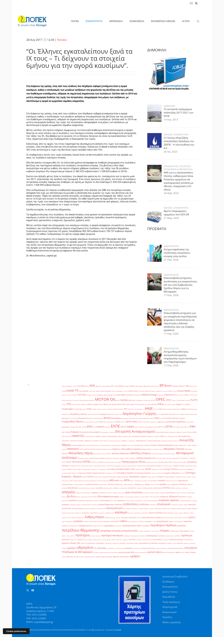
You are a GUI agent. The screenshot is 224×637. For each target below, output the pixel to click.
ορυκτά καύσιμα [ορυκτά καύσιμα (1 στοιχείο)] (178, 521)
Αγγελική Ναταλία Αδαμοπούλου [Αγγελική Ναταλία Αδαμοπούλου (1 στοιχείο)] (171, 409)
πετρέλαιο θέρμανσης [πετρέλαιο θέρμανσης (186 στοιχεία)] (81, 530)
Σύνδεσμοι (168, 581)
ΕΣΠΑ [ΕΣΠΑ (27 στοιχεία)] (168, 426)
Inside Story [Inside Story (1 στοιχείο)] (160, 395)
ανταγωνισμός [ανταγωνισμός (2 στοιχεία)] (147, 488)
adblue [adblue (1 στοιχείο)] (87, 386)
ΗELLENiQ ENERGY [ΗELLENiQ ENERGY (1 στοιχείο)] (192, 432)
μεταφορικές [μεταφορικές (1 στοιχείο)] (69, 521)
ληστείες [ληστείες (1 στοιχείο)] (112, 517)
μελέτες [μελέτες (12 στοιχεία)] (192, 517)
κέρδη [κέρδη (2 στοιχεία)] (189, 508)
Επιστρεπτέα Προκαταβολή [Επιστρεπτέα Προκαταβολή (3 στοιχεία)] (90, 432)
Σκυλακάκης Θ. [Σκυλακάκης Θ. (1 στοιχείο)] (109, 473)
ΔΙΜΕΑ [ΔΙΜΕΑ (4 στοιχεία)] (134, 422)
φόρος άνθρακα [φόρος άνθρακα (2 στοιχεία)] (190, 552)
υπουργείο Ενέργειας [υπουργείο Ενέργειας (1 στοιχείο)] (161, 548)
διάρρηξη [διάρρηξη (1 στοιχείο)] (189, 496)
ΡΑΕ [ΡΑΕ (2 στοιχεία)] (108, 469)
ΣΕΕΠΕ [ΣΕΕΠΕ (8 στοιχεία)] (148, 469)
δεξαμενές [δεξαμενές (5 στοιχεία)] (164, 496)
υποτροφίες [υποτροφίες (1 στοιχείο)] (136, 548)
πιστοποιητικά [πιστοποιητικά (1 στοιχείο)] (155, 531)
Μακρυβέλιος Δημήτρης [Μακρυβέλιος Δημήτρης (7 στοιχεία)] (131, 449)
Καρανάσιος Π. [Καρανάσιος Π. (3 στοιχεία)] (141, 441)
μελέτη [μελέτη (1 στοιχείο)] (63, 521)
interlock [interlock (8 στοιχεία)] (168, 394)
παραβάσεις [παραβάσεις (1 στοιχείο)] (65, 526)
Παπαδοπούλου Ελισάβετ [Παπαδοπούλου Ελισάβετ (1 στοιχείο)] (179, 462)
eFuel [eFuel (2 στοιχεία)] (147, 391)
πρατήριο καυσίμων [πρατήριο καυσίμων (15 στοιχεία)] (112, 535)
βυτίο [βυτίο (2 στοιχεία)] (96, 497)
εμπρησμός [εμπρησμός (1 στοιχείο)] (73, 504)
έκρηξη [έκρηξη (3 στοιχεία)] (137, 484)
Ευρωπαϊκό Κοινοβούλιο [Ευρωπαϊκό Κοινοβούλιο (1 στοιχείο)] (175, 432)
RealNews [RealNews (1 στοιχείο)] (83, 404)
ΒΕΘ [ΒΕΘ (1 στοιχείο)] (173, 414)
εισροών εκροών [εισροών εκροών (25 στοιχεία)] (169, 500)
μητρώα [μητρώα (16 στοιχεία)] (78, 521)
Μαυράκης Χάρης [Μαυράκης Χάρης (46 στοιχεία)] (81, 453)
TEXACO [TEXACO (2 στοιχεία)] (187, 404)
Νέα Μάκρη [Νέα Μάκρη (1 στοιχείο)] (132, 458)
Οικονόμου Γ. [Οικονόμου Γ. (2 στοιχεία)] (184, 458)
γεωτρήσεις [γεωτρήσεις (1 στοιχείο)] (137, 496)
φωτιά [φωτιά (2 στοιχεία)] (164, 552)
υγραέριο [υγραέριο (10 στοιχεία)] (71, 547)
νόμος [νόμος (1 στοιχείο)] (154, 521)
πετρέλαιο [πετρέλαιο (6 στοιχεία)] (181, 525)
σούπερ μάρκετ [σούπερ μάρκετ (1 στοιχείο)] (106, 539)
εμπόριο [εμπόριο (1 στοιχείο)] (78, 504)
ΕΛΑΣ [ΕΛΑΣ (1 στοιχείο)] (94, 427)
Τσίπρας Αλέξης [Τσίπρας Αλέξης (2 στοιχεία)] (169, 477)
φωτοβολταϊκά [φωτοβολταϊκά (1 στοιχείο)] (171, 552)
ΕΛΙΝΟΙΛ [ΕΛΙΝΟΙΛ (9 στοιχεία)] (100, 426)
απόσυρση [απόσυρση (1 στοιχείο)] (109, 492)
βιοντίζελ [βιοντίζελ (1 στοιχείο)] (90, 496)
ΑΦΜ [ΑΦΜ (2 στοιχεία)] (160, 409)
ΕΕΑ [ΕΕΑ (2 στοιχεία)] (85, 427)
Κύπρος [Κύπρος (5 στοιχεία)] (154, 445)
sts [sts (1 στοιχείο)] (183, 404)
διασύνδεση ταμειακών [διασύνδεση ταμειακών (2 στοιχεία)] (85, 501)
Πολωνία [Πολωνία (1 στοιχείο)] (64, 469)
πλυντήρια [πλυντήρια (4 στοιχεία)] (184, 531)
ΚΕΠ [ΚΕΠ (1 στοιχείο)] (91, 441)
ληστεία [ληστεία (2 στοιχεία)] (107, 518)
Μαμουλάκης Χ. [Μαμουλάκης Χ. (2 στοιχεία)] (148, 449)
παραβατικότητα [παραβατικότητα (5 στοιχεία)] (85, 525)
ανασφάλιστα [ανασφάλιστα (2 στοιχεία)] (132, 488)
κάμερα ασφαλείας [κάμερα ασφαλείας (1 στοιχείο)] (182, 508)
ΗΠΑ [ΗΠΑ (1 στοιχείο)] (70, 436)
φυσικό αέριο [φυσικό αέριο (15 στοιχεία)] (154, 552)
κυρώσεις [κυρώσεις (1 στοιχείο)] (64, 517)
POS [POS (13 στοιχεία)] (69, 404)
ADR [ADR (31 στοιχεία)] (92, 385)
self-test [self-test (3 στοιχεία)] (154, 404)
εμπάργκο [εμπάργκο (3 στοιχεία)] (65, 505)
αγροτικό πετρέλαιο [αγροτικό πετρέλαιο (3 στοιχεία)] (179, 484)
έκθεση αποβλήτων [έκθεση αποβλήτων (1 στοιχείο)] (129, 484)
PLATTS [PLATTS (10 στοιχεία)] (194, 399)
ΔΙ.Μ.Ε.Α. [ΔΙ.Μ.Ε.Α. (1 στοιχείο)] (122, 422)
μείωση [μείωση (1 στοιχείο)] (180, 517)
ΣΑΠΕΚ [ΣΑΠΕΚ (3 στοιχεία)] (132, 469)
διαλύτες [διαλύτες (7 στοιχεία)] (73, 500)
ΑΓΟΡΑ (186, 21)
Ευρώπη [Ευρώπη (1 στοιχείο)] (185, 432)
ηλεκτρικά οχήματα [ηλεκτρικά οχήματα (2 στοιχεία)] (77, 508)
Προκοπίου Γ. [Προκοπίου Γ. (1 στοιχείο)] (94, 469)
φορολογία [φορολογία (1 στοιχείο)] (96, 552)
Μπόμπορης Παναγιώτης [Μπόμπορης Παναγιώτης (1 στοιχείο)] (112, 458)
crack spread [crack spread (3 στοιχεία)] (83, 391)
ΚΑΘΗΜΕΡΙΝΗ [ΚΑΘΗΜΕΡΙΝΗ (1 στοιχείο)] (65, 441)
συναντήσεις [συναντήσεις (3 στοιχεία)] (157, 540)
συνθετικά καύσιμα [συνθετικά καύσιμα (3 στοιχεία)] (176, 540)
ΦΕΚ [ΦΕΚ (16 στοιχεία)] (111, 480)
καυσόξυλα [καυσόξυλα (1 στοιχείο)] (108, 513)
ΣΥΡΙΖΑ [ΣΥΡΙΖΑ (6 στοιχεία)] (174, 469)
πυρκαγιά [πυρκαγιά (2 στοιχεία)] (80, 540)
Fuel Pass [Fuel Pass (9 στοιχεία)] (81, 394)
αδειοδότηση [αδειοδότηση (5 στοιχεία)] (72, 488)
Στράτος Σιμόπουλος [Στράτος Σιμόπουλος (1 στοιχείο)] (157, 473)
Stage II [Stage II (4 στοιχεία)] (179, 404)
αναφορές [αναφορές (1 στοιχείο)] (139, 488)
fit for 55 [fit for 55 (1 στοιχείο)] (69, 395)
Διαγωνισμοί (169, 612)
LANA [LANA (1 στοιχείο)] (180, 395)
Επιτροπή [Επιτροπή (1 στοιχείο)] (112, 432)
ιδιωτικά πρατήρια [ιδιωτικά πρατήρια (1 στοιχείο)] (143, 508)
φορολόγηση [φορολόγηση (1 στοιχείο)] (114, 552)
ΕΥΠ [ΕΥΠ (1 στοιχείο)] (188, 427)
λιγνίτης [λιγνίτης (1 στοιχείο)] (118, 517)
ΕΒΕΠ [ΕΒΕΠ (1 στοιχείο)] (80, 427)
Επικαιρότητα (170, 586)
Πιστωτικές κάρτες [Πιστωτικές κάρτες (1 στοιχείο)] (167, 466)
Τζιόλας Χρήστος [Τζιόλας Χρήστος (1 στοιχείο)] (151, 477)
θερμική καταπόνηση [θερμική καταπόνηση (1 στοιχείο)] (132, 508)
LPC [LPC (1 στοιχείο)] (189, 395)
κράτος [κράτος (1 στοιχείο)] (181, 513)
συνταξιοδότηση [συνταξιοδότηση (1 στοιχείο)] (188, 539)
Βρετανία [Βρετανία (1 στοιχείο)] (136, 418)
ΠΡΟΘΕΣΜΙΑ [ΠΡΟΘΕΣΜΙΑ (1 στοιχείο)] (100, 462)
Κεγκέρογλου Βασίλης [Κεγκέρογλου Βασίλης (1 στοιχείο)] (167, 441)
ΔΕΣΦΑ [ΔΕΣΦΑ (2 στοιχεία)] (117, 422)
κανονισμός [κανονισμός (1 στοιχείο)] (71, 513)
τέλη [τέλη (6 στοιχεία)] (78, 543)
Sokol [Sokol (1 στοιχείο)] (168, 404)
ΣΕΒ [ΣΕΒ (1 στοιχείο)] (137, 469)
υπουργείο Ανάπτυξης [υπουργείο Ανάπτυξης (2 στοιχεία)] (147, 548)
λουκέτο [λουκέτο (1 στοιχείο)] (139, 517)
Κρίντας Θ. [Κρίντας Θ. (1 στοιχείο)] (130, 445)
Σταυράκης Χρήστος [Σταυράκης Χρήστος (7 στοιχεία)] (125, 473)
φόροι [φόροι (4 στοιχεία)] (178, 552)
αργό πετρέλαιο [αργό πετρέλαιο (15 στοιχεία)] (133, 492)
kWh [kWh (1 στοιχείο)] (177, 395)
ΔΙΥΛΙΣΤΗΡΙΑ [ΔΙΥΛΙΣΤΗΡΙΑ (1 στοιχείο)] (146, 422)
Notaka (62, 40)
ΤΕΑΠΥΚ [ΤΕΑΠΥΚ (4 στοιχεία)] (90, 477)
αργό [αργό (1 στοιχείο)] (123, 492)
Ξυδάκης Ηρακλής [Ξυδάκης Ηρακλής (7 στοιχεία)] (144, 458)
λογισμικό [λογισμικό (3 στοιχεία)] (132, 518)
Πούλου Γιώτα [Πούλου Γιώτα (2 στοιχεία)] (71, 469)
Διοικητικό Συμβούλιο (174, 576)
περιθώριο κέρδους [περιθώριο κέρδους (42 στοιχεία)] (163, 525)
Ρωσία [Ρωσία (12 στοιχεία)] (120, 469)
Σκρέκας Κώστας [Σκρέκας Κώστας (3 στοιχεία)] (99, 473)
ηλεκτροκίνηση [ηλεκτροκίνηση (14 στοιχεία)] (114, 508)
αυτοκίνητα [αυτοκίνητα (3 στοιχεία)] (170, 493)
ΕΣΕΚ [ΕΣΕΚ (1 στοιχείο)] (163, 427)
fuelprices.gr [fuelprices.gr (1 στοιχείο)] (90, 395)
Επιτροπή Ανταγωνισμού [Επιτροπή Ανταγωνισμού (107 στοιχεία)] (135, 431)
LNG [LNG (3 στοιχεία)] (186, 395)
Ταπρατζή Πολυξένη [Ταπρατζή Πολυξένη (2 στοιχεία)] (109, 477)
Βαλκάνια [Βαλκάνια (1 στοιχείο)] (182, 414)
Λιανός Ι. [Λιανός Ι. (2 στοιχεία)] (194, 445)
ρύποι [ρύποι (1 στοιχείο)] (100, 539)
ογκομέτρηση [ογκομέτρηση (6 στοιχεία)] (162, 521)
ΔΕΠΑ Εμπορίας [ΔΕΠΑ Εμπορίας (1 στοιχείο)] (110, 422)
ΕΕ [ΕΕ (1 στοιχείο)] (82, 427)
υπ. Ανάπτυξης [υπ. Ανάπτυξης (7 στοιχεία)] (100, 548)
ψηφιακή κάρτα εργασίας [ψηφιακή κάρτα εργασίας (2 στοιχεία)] (103, 557)
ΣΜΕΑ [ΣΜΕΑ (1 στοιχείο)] (161, 469)
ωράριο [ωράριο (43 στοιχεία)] (135, 556)
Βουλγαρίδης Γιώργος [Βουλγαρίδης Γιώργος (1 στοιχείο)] (127, 418)
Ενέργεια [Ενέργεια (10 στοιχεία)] (75, 431)
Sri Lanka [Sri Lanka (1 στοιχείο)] (173, 404)
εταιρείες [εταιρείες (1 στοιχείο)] (180, 504)
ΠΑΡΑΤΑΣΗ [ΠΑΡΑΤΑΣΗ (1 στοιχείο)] (193, 458)
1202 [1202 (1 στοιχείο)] (74, 386)
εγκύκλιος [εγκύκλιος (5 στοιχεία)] (121, 500)
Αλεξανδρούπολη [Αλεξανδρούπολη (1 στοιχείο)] (192, 409)
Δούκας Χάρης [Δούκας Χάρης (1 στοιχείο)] (190, 422)
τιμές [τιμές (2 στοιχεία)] (136, 543)
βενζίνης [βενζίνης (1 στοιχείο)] (78, 496)
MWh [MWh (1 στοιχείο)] (118, 400)
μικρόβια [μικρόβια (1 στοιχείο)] (85, 521)
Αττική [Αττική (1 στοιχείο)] (158, 414)
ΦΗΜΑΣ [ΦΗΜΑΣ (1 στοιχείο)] (121, 480)
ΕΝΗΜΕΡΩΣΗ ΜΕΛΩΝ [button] (163, 21)
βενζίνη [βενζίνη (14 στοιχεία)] (71, 496)
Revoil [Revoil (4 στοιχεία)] (105, 404)
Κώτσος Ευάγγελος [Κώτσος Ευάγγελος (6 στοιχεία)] (166, 445)
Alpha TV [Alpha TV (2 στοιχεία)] (98, 386)
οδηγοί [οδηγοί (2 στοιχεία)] (171, 521)
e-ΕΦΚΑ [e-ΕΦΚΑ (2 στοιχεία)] (130, 391)
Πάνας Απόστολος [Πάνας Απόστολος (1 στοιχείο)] (109, 462)
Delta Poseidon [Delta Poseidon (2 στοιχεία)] (106, 391)
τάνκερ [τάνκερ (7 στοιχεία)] (73, 543)
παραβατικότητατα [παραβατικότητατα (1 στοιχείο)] (97, 526)
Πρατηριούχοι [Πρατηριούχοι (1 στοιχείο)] (86, 469)
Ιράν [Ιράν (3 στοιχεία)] (179, 436)
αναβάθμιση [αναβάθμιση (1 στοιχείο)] (116, 488)
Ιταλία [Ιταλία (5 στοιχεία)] (184, 436)
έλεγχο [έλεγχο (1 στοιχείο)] (142, 484)
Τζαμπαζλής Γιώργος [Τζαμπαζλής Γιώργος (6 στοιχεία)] (138, 476)
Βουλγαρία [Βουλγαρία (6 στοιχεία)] (116, 418)
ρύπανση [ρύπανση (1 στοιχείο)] (95, 539)
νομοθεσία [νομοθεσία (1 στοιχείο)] (141, 521)
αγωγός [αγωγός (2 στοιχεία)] (64, 488)
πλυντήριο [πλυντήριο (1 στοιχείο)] (191, 531)
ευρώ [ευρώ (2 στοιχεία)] (185, 505)
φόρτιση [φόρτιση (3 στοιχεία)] (70, 557)
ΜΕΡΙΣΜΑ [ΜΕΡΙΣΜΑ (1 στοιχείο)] (86, 449)
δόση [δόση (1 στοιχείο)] (111, 500)
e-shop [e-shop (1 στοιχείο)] (125, 391)
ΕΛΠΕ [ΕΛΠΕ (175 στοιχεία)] (115, 426)
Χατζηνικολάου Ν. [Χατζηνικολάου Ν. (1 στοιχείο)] (80, 484)
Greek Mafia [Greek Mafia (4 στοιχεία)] (120, 395)
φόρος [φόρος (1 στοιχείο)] (183, 552)
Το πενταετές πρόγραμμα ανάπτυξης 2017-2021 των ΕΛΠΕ (178, 102)
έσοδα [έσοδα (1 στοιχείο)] (157, 484)
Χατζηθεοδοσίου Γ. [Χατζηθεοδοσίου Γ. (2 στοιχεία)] (68, 484)
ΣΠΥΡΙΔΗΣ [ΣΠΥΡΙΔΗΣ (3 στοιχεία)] (167, 469)
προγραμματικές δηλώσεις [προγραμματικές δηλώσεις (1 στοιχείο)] (138, 536)
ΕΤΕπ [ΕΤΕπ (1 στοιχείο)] (185, 427)
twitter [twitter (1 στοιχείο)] (84, 409)
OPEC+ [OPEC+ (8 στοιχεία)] (169, 400)
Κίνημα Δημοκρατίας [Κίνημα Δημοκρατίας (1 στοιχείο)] (115, 441)
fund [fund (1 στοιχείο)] (95, 395)
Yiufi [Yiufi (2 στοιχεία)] (129, 409)
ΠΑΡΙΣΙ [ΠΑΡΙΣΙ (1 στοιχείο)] (63, 462)
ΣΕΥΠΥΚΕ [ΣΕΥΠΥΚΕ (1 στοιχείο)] (154, 469)
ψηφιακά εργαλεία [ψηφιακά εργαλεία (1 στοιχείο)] (90, 556)
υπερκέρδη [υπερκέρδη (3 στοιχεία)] (128, 548)
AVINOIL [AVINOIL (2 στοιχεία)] (132, 386)
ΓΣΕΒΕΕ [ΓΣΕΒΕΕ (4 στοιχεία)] (157, 418)
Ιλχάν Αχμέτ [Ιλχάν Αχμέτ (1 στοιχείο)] (171, 436)
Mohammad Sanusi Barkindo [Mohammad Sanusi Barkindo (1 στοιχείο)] (86, 400)
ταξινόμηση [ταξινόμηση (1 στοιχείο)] (108, 543)
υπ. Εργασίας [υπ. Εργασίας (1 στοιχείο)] (110, 548)
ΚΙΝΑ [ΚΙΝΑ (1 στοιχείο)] (101, 441)
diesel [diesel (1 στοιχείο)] (113, 391)
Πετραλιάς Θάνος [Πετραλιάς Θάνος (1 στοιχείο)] (141, 466)
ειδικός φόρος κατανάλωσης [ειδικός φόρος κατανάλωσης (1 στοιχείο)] (150, 500)
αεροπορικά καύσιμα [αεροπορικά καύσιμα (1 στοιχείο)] (84, 488)
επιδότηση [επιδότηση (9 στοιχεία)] (144, 504)
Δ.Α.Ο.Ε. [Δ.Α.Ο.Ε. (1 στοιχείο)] (97, 422)
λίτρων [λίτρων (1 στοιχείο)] (69, 517)
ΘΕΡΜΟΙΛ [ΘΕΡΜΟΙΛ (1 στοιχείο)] (104, 436)
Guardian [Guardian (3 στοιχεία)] (129, 395)
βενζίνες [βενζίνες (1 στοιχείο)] (64, 496)
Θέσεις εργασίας (171, 622)
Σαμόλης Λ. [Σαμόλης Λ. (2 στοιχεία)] (190, 469)
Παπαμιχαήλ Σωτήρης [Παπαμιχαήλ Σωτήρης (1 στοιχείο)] (87, 466)
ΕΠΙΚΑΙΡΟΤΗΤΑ (181, 123)
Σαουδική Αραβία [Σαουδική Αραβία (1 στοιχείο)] (66, 473)
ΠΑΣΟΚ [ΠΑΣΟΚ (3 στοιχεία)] (68, 462)
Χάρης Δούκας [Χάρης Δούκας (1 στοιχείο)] (170, 480)
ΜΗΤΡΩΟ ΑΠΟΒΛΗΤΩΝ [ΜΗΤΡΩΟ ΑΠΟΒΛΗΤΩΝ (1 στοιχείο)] (96, 449)
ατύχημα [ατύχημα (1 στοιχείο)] (151, 492)
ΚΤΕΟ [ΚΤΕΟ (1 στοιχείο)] (104, 441)
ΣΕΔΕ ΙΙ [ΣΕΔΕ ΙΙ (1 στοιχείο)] (143, 469)
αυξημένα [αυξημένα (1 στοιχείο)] (162, 492)
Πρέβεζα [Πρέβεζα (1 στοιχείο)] (79, 469)
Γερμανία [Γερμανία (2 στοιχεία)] (182, 418)
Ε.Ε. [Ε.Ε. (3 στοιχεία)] (77, 427)
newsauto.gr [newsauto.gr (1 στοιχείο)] (147, 400)
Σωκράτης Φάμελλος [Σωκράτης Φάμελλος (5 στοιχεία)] (172, 473)
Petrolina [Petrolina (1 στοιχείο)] (187, 400)
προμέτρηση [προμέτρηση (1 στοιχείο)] (169, 536)
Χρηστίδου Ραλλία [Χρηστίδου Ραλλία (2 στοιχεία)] (114, 484)
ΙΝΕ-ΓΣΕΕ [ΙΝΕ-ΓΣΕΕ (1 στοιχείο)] (157, 436)
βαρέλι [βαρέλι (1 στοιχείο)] (193, 492)
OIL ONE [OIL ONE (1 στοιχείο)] (153, 400)
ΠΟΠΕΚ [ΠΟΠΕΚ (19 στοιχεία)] (86, 461)
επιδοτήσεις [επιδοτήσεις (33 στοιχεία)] (130, 504)
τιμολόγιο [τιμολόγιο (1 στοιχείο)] (169, 543)
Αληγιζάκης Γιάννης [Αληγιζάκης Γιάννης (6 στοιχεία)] (78, 414)
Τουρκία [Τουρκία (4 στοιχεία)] (160, 477)
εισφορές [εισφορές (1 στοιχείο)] (194, 500)
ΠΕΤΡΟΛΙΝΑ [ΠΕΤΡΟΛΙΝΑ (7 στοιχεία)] (77, 462)
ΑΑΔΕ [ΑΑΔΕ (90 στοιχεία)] (149, 408)
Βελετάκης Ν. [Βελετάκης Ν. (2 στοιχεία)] (66, 418)
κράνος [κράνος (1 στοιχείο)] (176, 513)
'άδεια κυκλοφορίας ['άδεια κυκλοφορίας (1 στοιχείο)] (67, 386)
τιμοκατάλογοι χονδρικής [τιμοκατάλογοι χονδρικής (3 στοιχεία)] (148, 543)
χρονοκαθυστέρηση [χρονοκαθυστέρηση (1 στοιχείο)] (79, 556)
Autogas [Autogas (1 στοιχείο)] (126, 386)
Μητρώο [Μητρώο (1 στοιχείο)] (87, 458)
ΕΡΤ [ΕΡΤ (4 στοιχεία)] (160, 427)
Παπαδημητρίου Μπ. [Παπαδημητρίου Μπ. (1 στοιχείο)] (151, 462)
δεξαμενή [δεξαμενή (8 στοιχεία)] (173, 496)
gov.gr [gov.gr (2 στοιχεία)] (110, 395)
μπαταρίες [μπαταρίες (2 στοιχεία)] (106, 521)
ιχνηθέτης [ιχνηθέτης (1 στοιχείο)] (173, 508)
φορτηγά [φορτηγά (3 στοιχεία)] (121, 552)
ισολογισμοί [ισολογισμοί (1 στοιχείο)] (158, 508)
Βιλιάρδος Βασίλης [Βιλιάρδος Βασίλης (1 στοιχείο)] (98, 418)
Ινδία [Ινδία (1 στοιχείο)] (176, 436)
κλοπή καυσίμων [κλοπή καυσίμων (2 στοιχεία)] (168, 513)
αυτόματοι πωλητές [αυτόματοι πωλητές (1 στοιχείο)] (180, 492)
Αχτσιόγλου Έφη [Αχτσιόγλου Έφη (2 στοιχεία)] (166, 414)
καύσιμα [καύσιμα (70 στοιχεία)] (121, 512)
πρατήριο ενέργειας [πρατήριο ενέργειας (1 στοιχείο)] (95, 536)
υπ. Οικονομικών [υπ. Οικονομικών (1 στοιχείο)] (118, 548)
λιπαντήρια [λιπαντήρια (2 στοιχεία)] (124, 518)
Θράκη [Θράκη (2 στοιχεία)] (143, 436)
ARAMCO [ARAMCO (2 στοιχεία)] (121, 386)
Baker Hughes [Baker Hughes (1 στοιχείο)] (139, 386)
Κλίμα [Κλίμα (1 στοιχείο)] (84, 445)
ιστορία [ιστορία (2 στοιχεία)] (164, 508)
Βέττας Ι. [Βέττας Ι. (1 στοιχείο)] (177, 414)
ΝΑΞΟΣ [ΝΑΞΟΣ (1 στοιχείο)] (127, 458)
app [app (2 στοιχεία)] (116, 386)
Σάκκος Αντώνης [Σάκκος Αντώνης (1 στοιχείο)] (182, 469)
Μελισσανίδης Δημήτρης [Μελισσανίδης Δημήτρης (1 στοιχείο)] (158, 453)
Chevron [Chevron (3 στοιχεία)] (181, 386)
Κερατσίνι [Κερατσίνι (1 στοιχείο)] (176, 441)
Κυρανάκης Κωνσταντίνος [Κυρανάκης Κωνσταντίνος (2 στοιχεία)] (142, 445)
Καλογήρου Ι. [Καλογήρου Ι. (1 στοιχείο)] (132, 441)
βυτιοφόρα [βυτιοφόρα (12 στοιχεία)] (103, 496)
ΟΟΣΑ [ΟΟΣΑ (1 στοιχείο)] (160, 458)
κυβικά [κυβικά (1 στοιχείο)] (192, 513)
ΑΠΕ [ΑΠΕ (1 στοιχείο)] (157, 409)
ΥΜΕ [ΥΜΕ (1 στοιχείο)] (71, 480)
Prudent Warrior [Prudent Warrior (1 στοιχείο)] (76, 404)
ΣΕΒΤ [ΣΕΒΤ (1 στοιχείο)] (139, 469)
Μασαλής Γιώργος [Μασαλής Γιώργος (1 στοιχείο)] (158, 449)
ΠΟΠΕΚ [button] (75, 21)
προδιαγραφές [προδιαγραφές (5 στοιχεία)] (152, 535)
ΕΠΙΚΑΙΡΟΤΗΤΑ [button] (94, 21)
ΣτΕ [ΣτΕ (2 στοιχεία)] (115, 473)
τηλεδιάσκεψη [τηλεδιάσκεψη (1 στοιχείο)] (130, 543)
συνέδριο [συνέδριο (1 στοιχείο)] (138, 539)
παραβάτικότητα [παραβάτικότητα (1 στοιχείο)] (73, 526)
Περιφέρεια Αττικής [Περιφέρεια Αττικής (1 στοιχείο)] (120, 466)
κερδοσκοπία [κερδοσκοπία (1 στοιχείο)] (137, 513)
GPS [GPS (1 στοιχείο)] (114, 395)
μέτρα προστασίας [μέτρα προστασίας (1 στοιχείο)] (168, 517)
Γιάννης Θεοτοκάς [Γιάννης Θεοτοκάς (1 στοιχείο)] (89, 422)
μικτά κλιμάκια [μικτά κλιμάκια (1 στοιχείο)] (93, 521)
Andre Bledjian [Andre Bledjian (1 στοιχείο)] (106, 386)
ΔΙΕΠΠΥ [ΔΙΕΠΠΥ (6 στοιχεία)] (128, 421)
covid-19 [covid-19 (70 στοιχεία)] (72, 390)
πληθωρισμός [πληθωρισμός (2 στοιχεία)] (174, 531)
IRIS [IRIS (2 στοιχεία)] (174, 395)
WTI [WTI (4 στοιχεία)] (125, 409)
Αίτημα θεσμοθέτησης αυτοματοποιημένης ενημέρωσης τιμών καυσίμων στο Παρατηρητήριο (180, 346)
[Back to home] (32, 21)
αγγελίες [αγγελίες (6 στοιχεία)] (163, 484)
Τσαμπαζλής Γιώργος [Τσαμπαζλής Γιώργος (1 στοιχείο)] (180, 477)
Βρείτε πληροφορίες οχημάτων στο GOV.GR (176, 202)
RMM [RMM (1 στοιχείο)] (110, 404)
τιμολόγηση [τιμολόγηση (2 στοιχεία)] (162, 543)
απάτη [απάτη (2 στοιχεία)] (173, 488)
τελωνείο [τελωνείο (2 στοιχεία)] (122, 543)
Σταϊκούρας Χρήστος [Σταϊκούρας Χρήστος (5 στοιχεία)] (143, 473)
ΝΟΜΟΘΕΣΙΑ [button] (137, 21)
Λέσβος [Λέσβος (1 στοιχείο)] (189, 445)
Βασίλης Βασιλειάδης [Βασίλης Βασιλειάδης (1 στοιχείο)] (191, 414)
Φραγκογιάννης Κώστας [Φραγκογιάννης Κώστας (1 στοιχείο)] (141, 480)
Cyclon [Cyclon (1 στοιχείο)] (90, 391)
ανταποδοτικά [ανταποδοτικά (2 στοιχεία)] (157, 488)
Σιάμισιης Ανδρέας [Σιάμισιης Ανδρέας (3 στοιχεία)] (85, 473)
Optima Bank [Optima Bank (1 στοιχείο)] (181, 400)
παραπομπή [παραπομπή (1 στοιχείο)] (118, 526)
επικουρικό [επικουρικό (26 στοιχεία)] (163, 504)
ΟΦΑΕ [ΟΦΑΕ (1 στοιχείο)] (163, 458)
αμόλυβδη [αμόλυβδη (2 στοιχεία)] (99, 488)
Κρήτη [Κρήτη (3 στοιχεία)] (124, 445)
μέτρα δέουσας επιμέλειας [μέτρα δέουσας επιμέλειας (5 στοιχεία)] (152, 517)
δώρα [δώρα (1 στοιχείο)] (115, 500)
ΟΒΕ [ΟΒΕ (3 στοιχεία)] (153, 458)
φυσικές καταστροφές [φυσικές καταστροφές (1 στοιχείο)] (141, 552)
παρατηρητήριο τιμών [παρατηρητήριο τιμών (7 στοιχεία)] (132, 525)
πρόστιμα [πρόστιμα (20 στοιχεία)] (186, 535)
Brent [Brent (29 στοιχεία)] (168, 385)
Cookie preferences (16, 631)
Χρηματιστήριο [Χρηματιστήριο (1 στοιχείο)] (103, 484)
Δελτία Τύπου (169, 591)
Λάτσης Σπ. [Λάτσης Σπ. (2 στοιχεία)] (183, 445)
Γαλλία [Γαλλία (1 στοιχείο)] (162, 418)
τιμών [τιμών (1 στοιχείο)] (174, 543)
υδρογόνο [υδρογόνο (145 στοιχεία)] (85, 547)
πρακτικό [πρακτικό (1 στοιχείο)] (72, 536)
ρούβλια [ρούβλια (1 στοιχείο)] (90, 539)
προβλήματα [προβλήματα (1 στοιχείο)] (127, 536)
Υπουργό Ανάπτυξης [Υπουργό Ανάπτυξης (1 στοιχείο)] (103, 480)
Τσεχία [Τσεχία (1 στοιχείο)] (189, 477)
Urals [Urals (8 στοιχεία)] (89, 408)
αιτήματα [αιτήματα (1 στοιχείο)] (92, 488)
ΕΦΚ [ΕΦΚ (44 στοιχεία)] (192, 426)
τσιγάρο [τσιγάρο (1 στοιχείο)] (64, 548)
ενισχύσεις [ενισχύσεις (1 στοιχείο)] (94, 504)
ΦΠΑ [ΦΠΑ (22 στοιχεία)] (126, 480)
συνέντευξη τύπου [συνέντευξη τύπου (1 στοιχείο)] (147, 539)
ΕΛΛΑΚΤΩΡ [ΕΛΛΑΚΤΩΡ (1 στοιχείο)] (107, 427)
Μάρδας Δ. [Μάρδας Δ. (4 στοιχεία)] (116, 449)
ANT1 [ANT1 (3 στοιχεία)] (112, 386)
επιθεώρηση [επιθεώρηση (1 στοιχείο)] (153, 504)
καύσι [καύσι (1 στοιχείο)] (112, 513)
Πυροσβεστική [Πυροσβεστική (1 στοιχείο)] (103, 469)
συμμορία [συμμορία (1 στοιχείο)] (125, 539)
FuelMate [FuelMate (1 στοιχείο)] (74, 395)
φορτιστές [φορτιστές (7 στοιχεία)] (130, 552)
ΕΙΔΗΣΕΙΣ (168, 123)
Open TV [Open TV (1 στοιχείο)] (175, 400)
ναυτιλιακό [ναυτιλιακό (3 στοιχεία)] (115, 521)
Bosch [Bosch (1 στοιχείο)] (157, 386)
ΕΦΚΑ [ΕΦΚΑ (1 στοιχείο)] (63, 432)
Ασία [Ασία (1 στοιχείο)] (120, 414)
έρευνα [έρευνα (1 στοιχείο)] (153, 484)
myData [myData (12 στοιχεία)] (124, 399)
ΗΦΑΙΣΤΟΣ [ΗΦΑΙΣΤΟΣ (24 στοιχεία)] (78, 436)
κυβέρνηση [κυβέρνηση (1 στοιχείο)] (186, 513)
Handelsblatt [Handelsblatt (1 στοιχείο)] (137, 395)
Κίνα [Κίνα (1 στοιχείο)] (107, 441)
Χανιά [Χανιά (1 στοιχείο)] (176, 480)
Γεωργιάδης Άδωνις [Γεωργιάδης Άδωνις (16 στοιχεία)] (73, 421)
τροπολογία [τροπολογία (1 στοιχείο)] (192, 543)
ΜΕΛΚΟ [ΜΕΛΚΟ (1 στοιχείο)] (82, 449)
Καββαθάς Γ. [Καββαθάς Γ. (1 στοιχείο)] (124, 441)
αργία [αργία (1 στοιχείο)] (119, 492)
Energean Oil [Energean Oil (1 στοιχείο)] (159, 391)
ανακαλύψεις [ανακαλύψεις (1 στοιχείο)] (123, 488)
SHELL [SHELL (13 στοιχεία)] (161, 404)
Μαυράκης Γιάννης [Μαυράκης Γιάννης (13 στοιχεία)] (174, 448)
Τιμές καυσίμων (171, 602)
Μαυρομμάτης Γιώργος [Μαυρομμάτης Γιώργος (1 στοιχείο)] (100, 453)
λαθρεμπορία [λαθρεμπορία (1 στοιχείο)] (80, 517)
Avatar (118, 630)
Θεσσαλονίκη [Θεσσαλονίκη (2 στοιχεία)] (136, 436)
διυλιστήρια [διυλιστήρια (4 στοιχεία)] (105, 500)
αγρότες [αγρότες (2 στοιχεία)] (190, 484)
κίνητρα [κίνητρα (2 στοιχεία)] (194, 508)
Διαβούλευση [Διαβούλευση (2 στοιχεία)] (161, 422)
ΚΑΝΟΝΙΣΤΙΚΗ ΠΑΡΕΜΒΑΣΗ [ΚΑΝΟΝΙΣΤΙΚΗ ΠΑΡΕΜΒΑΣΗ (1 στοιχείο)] (77, 441)
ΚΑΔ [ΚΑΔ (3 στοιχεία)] (188, 436)
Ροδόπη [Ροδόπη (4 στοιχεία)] (113, 469)
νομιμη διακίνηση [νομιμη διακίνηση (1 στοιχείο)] (132, 521)
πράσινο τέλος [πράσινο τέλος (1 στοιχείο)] (66, 536)
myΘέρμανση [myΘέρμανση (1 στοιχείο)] (139, 400)
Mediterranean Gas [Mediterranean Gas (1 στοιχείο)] (67, 400)
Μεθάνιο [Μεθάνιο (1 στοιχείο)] (109, 453)
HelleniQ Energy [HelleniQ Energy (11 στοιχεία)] (149, 394)
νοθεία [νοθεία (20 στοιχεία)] (123, 521)
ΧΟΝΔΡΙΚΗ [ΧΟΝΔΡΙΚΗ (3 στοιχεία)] (162, 481)
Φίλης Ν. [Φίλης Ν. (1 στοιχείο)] (132, 480)
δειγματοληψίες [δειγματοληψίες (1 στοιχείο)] (145, 496)
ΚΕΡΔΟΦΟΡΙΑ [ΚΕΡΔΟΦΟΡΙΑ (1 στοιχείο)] (95, 441)
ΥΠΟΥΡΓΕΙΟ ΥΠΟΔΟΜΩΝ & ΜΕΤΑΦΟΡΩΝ (178, 157)
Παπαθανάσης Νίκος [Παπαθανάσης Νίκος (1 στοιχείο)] (74, 466)
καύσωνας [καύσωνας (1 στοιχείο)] (130, 513)
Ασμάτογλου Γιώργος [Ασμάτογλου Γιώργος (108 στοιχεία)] (139, 413)
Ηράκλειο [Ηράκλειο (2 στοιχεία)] (98, 436)
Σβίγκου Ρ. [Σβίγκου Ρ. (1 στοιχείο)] (75, 473)
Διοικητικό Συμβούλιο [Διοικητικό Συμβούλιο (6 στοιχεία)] (175, 421)
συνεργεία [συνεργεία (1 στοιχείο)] (165, 539)
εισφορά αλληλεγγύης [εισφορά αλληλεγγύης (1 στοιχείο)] (185, 500)
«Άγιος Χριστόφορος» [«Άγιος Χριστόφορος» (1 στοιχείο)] (137, 409)
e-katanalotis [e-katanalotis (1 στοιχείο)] (119, 391)
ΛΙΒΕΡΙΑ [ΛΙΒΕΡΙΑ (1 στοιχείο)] (176, 445)
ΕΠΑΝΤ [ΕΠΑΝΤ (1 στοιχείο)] (136, 427)
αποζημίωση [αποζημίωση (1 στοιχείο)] (78, 492)
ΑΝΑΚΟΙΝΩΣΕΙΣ (171, 235)
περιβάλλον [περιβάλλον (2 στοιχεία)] (146, 526)
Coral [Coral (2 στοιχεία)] (191, 386)
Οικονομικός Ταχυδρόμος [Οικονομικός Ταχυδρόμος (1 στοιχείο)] (173, 458)
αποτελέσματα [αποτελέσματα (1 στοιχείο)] (87, 492)
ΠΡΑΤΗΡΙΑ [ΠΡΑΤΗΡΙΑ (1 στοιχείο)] (93, 462)
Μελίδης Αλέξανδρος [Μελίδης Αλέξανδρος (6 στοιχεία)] (121, 453)
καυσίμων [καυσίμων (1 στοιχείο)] (101, 513)
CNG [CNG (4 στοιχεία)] (187, 386)
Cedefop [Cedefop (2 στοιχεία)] (175, 386)
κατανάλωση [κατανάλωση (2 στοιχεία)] (94, 513)
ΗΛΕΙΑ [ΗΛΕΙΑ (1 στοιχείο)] (63, 436)
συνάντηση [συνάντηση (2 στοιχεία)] (132, 540)
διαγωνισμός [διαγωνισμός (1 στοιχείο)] (65, 500)
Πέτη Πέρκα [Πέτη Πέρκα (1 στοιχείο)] (117, 462)
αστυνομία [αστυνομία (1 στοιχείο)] (146, 492)
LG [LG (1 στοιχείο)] (183, 395)
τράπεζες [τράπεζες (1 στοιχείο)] (185, 543)
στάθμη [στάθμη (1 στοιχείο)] (113, 539)
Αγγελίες (167, 617)
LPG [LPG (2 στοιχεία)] (192, 395)
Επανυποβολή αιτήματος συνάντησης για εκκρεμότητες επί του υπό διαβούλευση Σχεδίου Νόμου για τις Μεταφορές (180, 274)
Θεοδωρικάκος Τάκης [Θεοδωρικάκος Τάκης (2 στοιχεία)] (114, 436)
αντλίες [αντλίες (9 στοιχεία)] (166, 487)
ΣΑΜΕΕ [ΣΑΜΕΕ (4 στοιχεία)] (127, 469)
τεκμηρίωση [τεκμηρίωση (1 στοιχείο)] (115, 543)
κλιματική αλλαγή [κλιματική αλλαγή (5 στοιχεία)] (155, 513)
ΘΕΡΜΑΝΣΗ (116, 21)
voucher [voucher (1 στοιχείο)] (104, 409)
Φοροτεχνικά (169, 607)
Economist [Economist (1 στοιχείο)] (141, 391)
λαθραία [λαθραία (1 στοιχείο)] (74, 517)
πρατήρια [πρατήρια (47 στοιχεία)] (82, 535)
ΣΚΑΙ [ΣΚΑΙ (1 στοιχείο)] (158, 469)
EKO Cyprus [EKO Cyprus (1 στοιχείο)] (152, 391)
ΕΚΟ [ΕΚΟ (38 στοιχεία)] (90, 426)
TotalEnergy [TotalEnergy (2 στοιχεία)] (78, 409)
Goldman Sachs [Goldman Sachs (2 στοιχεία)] (102, 395)
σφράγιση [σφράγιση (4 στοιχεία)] (65, 543)
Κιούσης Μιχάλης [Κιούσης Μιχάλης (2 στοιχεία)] (77, 445)
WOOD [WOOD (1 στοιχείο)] (115, 409)
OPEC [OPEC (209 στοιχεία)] (160, 399)
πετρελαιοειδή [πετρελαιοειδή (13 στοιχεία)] (129, 530)
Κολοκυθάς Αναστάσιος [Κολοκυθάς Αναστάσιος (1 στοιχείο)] (93, 445)
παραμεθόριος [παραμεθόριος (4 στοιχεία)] (109, 526)
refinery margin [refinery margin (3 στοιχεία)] (92, 404)
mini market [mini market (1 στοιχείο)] (76, 400)
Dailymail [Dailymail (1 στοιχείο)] (98, 391)
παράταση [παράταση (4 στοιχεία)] (187, 521)
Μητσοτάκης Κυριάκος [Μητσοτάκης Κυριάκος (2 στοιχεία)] (97, 458)
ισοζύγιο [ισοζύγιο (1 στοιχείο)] (151, 508)
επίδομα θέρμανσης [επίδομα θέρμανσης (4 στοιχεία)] (106, 504)
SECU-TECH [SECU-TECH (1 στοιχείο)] (148, 404)
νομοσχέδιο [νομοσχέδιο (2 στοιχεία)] (148, 521)
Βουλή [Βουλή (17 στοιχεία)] (107, 418)
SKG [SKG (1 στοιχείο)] (166, 404)
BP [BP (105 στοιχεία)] (162, 385)
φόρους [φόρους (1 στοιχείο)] (64, 556)
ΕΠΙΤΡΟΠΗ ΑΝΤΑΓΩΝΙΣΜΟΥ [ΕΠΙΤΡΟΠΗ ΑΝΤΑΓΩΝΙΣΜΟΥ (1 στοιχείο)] (146, 427)
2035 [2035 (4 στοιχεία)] (83, 386)
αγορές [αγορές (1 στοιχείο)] (169, 484)
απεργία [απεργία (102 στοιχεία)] (68, 492)
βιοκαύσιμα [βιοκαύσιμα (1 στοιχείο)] (84, 496)
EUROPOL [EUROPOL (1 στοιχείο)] (169, 391)
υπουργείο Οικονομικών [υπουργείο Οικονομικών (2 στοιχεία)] (175, 548)
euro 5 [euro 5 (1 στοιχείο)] (165, 391)
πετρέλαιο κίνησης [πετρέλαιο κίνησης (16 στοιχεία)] (110, 530)
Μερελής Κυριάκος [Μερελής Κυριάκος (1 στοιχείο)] (170, 453)
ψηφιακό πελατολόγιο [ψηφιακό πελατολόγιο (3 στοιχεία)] (121, 557)
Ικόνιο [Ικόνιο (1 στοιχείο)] (165, 436)
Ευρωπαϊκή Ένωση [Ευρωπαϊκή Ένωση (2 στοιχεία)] (162, 432)
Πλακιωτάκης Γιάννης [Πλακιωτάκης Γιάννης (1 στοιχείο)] (191, 466)
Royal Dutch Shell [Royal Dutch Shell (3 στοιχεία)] (118, 404)
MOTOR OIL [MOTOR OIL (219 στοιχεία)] (105, 399)
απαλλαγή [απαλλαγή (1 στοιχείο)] (185, 488)
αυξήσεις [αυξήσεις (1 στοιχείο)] (157, 492)
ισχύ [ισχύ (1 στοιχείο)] (169, 508)
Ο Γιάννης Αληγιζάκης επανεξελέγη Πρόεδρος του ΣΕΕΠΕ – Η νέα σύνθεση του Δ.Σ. (179, 132)
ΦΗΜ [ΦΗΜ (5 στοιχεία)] (116, 480)
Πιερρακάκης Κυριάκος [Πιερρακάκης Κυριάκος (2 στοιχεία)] (154, 466)
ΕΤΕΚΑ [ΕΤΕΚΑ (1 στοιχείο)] (182, 427)
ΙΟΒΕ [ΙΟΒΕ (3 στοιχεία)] (162, 436)
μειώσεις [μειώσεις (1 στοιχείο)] (185, 517)
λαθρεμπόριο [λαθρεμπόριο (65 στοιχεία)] (94, 517)
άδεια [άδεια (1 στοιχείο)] (121, 484)
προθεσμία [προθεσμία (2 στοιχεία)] (161, 536)
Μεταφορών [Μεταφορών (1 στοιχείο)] (81, 458)
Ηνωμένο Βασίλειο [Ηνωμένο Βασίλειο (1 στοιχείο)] (90, 436)
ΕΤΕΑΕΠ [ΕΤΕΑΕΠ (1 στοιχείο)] (178, 427)
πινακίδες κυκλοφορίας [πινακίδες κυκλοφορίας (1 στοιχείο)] (144, 531)
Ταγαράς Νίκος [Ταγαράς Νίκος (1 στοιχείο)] (98, 477)
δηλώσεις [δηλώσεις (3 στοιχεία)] (182, 497)
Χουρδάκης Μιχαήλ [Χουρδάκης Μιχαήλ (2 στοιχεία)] (91, 484)
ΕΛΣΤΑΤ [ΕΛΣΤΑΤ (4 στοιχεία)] (123, 427)
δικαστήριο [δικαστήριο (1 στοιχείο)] (96, 500)
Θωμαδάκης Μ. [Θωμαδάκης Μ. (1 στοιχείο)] (150, 436)
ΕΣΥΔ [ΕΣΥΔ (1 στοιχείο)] (174, 427)
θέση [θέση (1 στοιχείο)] (124, 508)
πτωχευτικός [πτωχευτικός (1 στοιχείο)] (73, 539)
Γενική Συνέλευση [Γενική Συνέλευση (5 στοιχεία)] (171, 418)
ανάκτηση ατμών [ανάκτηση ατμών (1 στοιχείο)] (107, 488)
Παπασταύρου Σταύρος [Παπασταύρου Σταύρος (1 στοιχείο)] (99, 466)
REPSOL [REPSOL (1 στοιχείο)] (101, 404)
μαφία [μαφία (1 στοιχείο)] (176, 517)
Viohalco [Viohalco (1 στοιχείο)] (99, 409)
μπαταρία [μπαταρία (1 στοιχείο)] (99, 521)
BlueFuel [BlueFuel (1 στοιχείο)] (152, 386)
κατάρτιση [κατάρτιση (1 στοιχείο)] (78, 513)
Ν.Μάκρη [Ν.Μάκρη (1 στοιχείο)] (122, 458)
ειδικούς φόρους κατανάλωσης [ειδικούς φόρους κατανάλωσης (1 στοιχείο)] (133, 500)
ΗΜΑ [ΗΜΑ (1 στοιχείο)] (66, 436)
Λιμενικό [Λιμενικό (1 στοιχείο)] (64, 449)
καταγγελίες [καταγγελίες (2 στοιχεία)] (85, 513)
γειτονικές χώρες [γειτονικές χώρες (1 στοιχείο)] (128, 496)
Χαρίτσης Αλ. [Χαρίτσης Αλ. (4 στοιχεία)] (183, 480)
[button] (198, 21)
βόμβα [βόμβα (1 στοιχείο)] (121, 496)
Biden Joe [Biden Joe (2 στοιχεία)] (146, 386)
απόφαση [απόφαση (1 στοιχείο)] (115, 492)
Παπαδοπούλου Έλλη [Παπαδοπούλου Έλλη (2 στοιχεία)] (165, 462)
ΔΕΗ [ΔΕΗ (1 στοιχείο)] (105, 422)
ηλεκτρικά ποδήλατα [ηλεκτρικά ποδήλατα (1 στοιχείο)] (90, 508)
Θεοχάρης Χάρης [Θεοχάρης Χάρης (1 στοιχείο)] (126, 436)
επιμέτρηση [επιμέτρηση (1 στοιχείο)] (174, 504)
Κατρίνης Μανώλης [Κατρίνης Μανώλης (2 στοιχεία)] (154, 441)
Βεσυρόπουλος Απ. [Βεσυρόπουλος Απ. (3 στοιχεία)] (85, 418)
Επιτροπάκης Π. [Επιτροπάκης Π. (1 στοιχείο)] (105, 432)
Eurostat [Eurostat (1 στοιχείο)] (175, 391)
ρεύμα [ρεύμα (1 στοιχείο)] (85, 539)
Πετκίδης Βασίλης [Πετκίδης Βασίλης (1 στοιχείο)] (131, 466)
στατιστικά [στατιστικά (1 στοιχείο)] (119, 539)
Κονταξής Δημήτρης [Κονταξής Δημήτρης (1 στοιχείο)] (105, 445)
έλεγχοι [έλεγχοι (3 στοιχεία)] (147, 484)
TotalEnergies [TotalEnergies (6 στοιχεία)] (67, 409)
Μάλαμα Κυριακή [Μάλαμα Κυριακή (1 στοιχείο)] (107, 449)
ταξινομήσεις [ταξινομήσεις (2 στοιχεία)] (100, 543)
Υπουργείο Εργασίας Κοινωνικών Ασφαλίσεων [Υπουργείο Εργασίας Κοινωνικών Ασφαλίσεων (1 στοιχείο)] (85, 480)
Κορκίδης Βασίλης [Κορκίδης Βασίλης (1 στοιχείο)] (116, 445)
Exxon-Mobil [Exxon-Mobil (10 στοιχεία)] (184, 390)
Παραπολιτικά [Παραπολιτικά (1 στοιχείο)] (110, 466)
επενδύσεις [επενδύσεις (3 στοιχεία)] (118, 505)
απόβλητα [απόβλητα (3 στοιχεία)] (95, 493)
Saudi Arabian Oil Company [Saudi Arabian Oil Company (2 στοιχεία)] (135, 404)
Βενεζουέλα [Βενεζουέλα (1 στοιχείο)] (74, 418)
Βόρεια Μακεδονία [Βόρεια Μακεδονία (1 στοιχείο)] (144, 418)
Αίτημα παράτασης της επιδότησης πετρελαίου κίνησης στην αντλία (177, 242)
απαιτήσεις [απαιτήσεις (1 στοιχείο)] (179, 488)
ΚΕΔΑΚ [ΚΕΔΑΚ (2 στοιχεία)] (87, 441)
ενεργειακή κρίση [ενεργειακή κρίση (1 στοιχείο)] (86, 504)
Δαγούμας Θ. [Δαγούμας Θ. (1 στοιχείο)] (153, 422)
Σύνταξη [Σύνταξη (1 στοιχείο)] (182, 473)
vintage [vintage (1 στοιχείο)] (94, 409)
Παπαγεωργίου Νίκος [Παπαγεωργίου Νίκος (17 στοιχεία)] (133, 461)
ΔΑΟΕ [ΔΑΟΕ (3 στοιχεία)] (101, 422)
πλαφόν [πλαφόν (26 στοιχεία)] (164, 530)
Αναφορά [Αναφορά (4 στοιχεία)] (103, 414)
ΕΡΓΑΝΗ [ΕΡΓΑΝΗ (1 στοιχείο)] (156, 427)
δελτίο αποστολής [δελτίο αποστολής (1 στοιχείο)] (155, 496)
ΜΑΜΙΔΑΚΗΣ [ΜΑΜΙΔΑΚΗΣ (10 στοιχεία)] (73, 448)
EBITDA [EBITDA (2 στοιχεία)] (135, 391)
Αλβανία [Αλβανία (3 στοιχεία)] (184, 409)
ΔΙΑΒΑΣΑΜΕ (169, 95)
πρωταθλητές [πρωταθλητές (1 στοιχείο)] (177, 536)
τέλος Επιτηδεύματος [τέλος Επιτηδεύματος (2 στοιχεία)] (88, 543)
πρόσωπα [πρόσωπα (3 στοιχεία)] (65, 540)
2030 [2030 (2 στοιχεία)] (78, 386)
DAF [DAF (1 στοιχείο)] (94, 391)
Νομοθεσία (168, 596)
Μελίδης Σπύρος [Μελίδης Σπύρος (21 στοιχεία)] (141, 453)
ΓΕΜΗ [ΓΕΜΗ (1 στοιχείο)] (151, 418)
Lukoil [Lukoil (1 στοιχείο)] (195, 395)
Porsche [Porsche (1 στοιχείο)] (64, 404)
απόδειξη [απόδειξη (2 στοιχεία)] (102, 493)
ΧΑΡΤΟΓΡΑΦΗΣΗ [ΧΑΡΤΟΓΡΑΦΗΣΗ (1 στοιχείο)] (152, 480)
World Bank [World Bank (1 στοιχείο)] (120, 409)
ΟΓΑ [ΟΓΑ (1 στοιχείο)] (157, 458)
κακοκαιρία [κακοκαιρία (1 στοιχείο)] (65, 513)
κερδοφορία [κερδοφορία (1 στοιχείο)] (144, 513)
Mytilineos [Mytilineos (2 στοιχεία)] (131, 400)
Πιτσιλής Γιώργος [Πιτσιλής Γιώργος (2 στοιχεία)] (179, 466)
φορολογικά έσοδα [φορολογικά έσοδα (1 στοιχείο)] (105, 552)
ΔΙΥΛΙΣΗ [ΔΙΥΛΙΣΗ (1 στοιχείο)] (140, 422)
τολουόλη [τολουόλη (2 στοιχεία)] (179, 543)
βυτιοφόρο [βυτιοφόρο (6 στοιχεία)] (114, 496)
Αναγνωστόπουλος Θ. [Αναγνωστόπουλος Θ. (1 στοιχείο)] (93, 414)
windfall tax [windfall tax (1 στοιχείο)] (110, 409)
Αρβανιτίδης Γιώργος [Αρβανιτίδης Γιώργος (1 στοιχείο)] (113, 414)
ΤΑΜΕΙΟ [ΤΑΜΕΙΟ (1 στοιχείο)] (84, 477)
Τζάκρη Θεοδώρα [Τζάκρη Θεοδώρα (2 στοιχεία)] (122, 477)
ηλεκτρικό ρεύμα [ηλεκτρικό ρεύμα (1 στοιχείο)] (101, 508)
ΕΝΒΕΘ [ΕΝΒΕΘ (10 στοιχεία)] (130, 426)
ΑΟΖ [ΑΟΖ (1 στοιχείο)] (154, 409)
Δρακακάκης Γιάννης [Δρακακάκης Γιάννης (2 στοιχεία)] (68, 427)
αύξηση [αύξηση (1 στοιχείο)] (189, 492)
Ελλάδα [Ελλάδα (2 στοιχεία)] (67, 432)
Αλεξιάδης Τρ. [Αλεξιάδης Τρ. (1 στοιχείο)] (65, 414)
